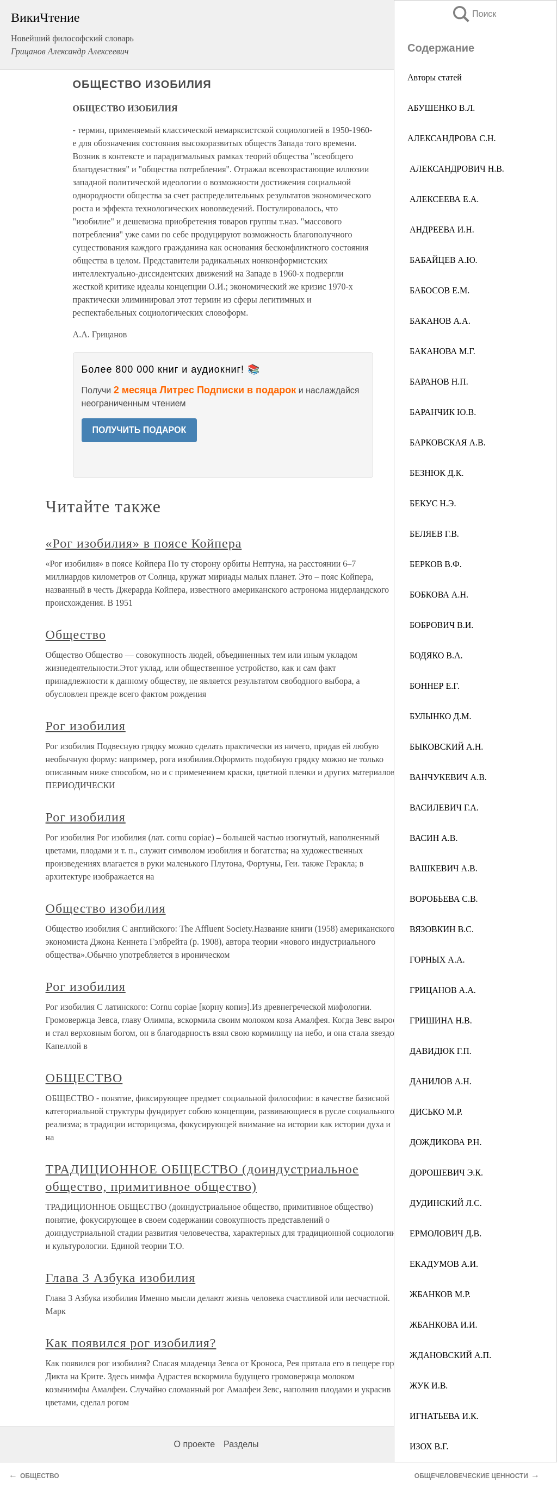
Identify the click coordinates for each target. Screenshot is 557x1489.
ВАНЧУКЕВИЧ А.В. (447, 777)
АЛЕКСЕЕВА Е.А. (443, 199)
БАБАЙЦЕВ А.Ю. (442, 260)
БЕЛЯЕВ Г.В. (433, 533)
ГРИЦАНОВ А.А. (441, 990)
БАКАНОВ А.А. (439, 320)
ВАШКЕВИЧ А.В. (442, 868)
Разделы (241, 1444)
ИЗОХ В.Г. (428, 1446)
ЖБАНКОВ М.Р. (439, 1294)
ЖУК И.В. (427, 1385)
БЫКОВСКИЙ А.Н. (445, 746)
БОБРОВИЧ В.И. (440, 625)
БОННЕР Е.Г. (433, 685)
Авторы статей (434, 77)
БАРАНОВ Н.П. (437, 381)
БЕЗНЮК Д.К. (435, 473)
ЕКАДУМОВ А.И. (442, 1263)
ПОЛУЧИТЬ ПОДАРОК (139, 430)
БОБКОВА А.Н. (437, 594)
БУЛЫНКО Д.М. (439, 716)
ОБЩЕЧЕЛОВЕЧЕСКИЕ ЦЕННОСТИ (471, 1476)
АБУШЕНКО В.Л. (441, 107)
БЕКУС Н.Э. (431, 503)
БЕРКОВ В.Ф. (434, 564)
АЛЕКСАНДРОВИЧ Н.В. (455, 168)
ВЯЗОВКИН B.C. (440, 929)
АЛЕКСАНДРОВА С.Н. (451, 138)
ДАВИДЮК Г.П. (439, 1051)
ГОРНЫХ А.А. (436, 959)
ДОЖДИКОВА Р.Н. (444, 1142)
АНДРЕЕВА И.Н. (440, 229)
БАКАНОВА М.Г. (441, 351)
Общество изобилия (106, 908)
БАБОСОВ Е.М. (438, 290)
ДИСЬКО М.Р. (434, 1111)
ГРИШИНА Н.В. (439, 1020)
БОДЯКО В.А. (434, 655)
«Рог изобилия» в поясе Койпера (144, 543)
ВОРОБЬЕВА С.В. (442, 898)
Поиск (473, 13)
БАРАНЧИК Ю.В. (441, 412)
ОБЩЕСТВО (84, 1078)
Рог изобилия (86, 726)
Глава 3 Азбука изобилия (121, 1278)
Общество (76, 634)
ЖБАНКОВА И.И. (442, 1324)
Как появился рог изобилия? (131, 1343)
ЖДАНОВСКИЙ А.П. (449, 1355)
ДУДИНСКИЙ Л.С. (444, 1203)
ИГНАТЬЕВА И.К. (443, 1416)
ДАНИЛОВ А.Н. (439, 1081)
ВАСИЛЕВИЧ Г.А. (443, 807)
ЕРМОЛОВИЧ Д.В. (444, 1233)
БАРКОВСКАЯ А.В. (446, 442)
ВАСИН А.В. (432, 838)
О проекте (194, 1444)
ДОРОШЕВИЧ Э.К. (445, 1172)
